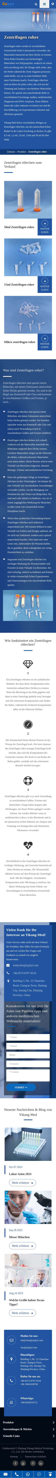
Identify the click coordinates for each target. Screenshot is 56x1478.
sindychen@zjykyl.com (31, 1340)
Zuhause (11, 151)
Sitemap (14, 1456)
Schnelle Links (11, 1436)
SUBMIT (21, 1087)
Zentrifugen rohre (37, 151)
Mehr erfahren (22, 1182)
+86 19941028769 (29, 1384)
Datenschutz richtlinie (35, 1456)
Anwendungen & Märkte (17, 1429)
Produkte (21, 151)
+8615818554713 (28, 1402)
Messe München (19, 1237)
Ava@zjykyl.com (28, 1347)
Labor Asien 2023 (20, 1174)
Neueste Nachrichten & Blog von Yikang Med (28, 1112)
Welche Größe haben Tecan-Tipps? (27, 1302)
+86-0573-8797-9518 (30, 1381)
